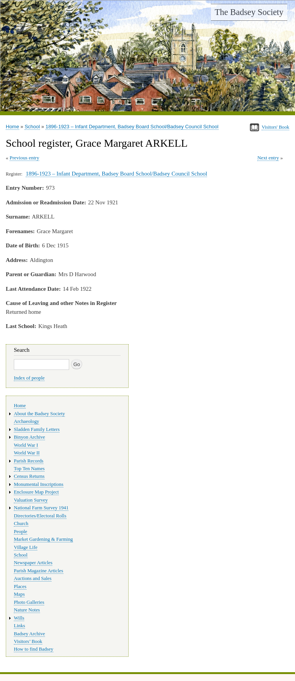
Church (21, 523)
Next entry (268, 158)
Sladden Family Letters (37, 429)
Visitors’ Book (28, 641)
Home (12, 126)
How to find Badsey (33, 649)
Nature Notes (27, 610)
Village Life (25, 547)
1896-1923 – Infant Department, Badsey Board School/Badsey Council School (131, 126)
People (20, 531)
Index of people (29, 378)
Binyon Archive (29, 437)
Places (20, 586)
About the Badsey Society (39, 413)
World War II (27, 453)
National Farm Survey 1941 (41, 507)
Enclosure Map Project (36, 492)
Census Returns (29, 476)
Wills (19, 618)
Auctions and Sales (32, 578)
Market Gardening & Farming (43, 539)
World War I (26, 445)
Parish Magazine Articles (38, 570)
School (32, 126)
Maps (19, 594)
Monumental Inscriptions (38, 484)
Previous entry (24, 158)
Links (19, 625)
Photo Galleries (29, 602)
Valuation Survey (31, 500)
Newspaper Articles (33, 562)
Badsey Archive (29, 633)
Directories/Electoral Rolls (40, 516)
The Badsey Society (249, 12)
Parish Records (28, 461)
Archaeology (26, 421)
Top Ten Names (29, 468)
